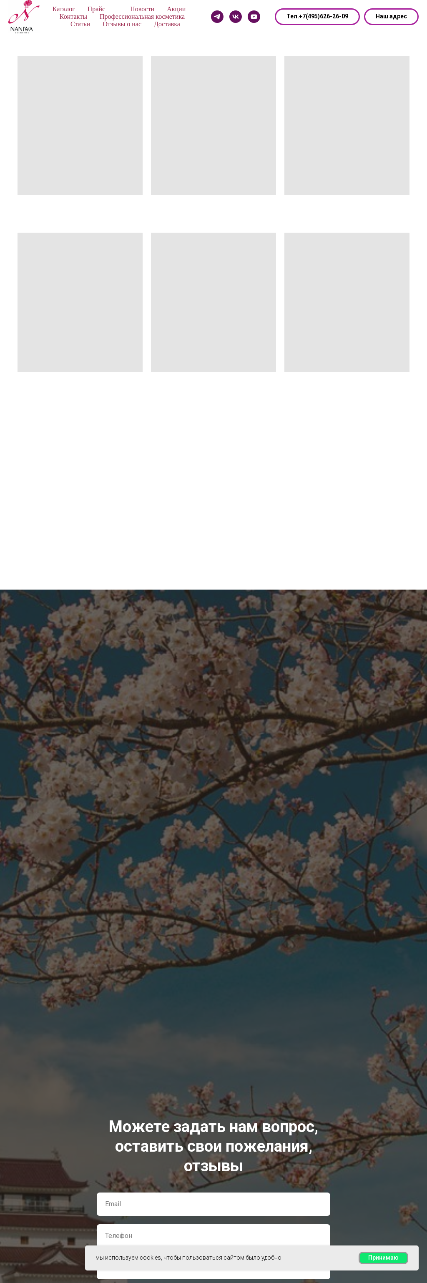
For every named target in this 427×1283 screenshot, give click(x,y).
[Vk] (235, 16)
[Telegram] (217, 16)
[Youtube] (254, 16)
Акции (176, 9)
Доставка (167, 24)
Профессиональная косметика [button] (142, 16)
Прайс (96, 9)
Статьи (80, 24)
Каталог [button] (64, 9)
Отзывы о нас (122, 24)
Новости (142, 9)
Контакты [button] (73, 16)
